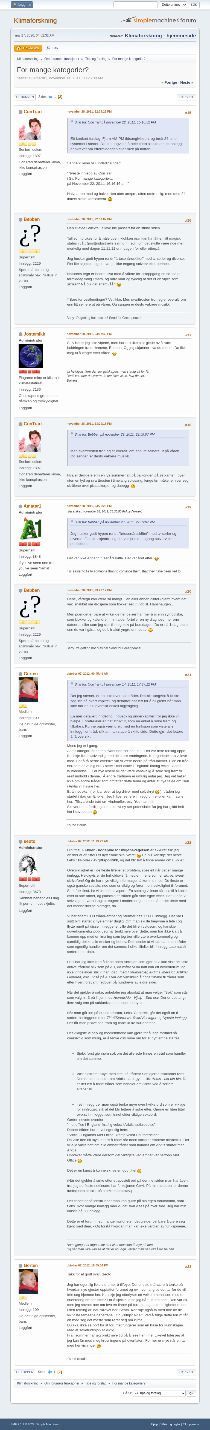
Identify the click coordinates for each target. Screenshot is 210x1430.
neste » (186, 82)
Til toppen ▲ (191, 1424)
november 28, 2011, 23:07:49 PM (89, 334)
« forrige (169, 82)
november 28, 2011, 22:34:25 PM (89, 111)
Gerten (31, 673)
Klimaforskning (35, 20)
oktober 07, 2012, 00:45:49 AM (87, 673)
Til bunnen (25, 97)
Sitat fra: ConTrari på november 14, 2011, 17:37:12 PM (115, 684)
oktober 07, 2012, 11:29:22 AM (87, 841)
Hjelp (154, 1424)
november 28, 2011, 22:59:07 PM (89, 219)
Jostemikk (34, 334)
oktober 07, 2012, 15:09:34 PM (87, 1265)
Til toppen (24, 1372)
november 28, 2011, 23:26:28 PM (89, 506)
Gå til (127, 1393)
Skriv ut (186, 97)
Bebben (32, 219)
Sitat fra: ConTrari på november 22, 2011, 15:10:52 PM (115, 122)
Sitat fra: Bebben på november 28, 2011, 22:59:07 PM (114, 434)
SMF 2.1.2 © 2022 (22, 1424)
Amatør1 (32, 506)
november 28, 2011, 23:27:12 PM (89, 590)
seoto (30, 841)
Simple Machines (47, 1424)
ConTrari (33, 111)
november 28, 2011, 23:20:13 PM (89, 423)
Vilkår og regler (170, 1424)
